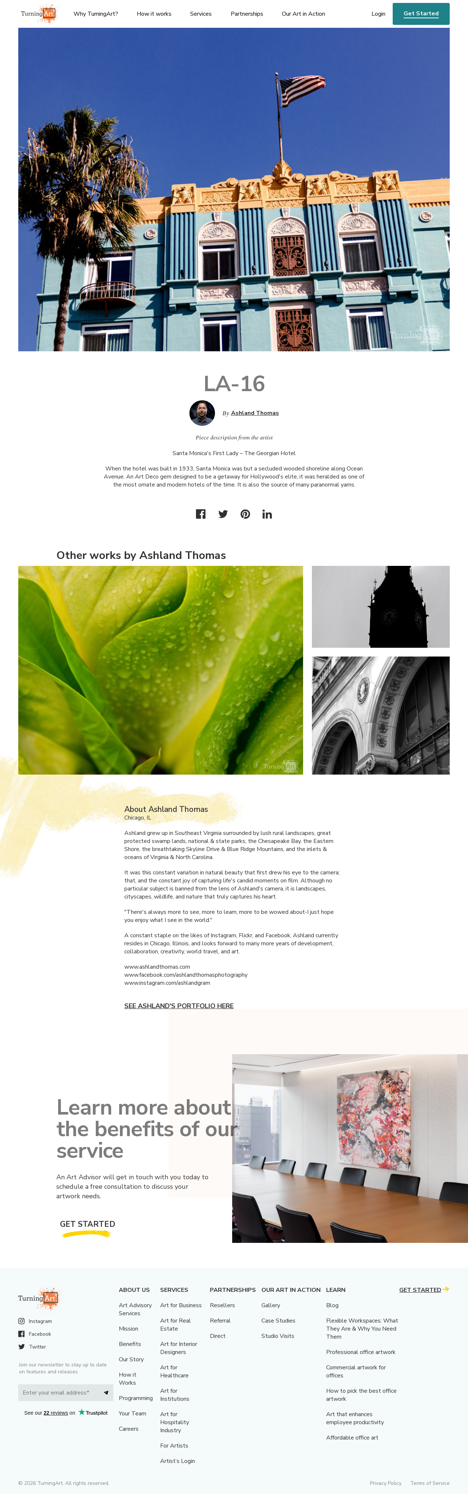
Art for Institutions (174, 1395)
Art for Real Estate (175, 1325)
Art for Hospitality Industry (174, 1422)
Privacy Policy (385, 1483)
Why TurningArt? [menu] (95, 14)
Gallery (270, 1305)
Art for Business (181, 1305)
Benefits (130, 1344)
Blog (332, 1305)
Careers (129, 1429)
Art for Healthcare (174, 1371)
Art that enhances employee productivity (355, 1418)
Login (378, 14)
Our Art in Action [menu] (303, 14)
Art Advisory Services (135, 1309)
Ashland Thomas (255, 413)
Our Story (131, 1359)
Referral (220, 1321)
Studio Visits (277, 1336)
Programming (136, 1398)
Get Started (421, 14)
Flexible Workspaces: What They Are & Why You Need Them (362, 1329)
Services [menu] (201, 14)
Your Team (132, 1414)
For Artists (174, 1446)
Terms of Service (430, 1483)
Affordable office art (352, 1438)
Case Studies (278, 1321)
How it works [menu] (154, 14)
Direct (218, 1336)
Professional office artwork (361, 1352)
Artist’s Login (177, 1461)
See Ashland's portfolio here (179, 1006)
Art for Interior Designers (178, 1348)
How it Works (127, 1379)
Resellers (222, 1305)
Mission (128, 1329)
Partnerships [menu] (247, 14)
